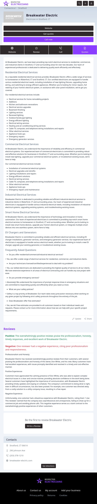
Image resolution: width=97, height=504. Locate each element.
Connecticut (10, 8)
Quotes (85, 49)
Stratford (22, 8)
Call (60, 49)
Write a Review (34, 426)
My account (51, 490)
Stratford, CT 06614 (19, 445)
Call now (48, 39)
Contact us (35, 490)
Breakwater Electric (42, 15)
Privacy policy (36, 495)
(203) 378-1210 (16, 455)
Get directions (48, 466)
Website (48, 28)
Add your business (70, 490)
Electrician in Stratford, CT (38, 19)
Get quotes (48, 33)
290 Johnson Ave (17, 450)
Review (36, 49)
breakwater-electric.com (21, 460)
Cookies (63, 495)
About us (21, 490)
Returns (51, 495)
